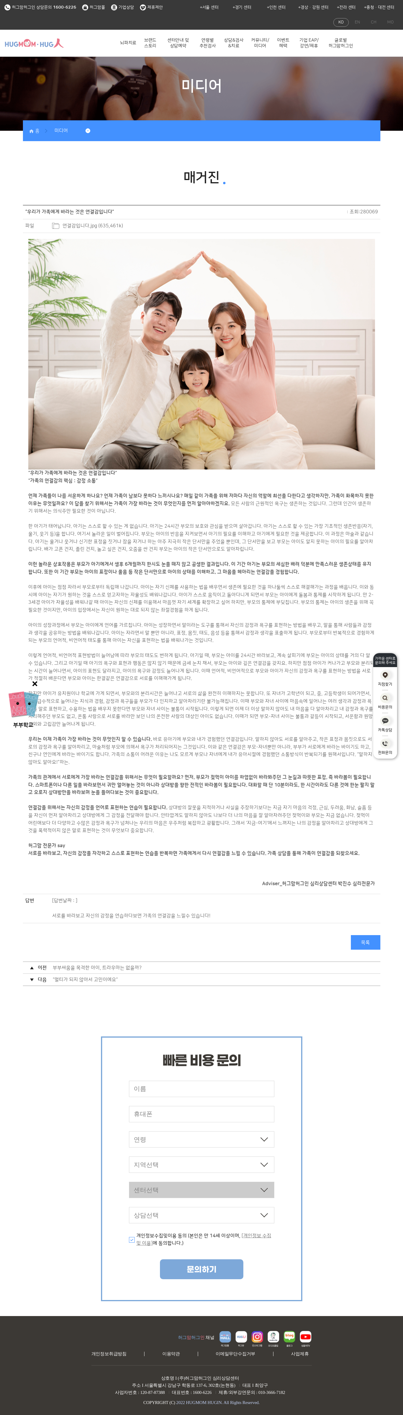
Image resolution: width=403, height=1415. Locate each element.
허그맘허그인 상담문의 (40, 7)
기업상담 (122, 7)
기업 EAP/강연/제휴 (309, 43)
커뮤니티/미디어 (260, 43)
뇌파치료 (128, 42)
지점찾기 (385, 678)
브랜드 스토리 (150, 43)
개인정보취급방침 (109, 1354)
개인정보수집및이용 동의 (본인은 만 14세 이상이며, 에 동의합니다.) (203, 1239)
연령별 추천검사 (208, 43)
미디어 (61, 130)
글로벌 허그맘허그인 (341, 43)
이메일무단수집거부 (235, 1354)
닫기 (36, 684)
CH (373, 22)
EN (357, 22)
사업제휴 (300, 1354)
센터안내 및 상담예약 (178, 43)
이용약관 (171, 1354)
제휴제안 (151, 7)
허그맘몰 (93, 7)
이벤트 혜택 (283, 43)
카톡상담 (385, 724)
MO (390, 22)
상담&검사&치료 (233, 43)
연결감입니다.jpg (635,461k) (93, 226)
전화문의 (385, 747)
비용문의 (385, 701)
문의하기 (202, 1270)
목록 (365, 943)
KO (341, 22)
